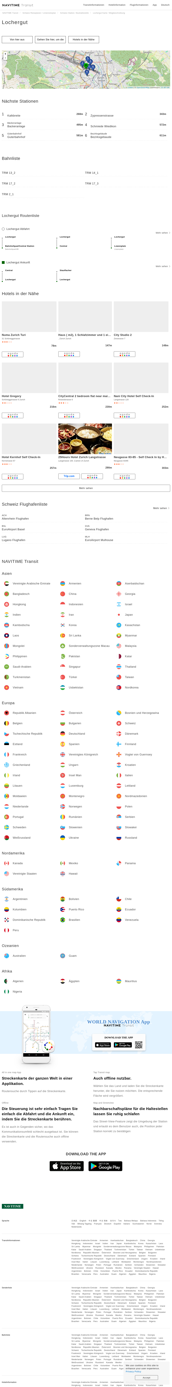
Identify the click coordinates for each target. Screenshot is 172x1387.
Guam (114, 1274)
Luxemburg (104, 1262)
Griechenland (133, 1259)
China (142, 1240)
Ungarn (144, 1259)
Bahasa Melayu (131, 1221)
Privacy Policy (133, 1371)
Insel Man (75, 1262)
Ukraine (89, 1268)
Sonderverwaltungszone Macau (117, 1247)
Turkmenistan (120, 1250)
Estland (132, 1256)
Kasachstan (151, 1243)
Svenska (158, 1224)
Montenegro (138, 1262)
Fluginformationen (139, 5)
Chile (96, 1271)
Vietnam (148, 1250)
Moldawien (126, 1262)
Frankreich (76, 1259)
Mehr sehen (163, 233)
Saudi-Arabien (85, 1250)
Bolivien (87, 1271)
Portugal (107, 1265)
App (155, 5)
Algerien (122, 1274)
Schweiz (75, 1256)
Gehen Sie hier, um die (50, 39)
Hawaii (156, 1268)
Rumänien (118, 1265)
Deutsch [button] (165, 5)
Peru (95, 1274)
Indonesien (88, 1243)
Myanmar (86, 1247)
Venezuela (86, 1274)
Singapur (98, 1250)
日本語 (74, 1221)
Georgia (151, 1240)
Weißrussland (77, 1268)
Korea (141, 1243)
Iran (112, 1243)
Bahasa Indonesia (148, 1221)
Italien (85, 1262)
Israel (97, 1243)
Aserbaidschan (117, 1240)
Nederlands (76, 1227)
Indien (105, 1243)
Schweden (139, 1265)
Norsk (149, 1224)
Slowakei (162, 1265)
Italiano (126, 1224)
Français (98, 1224)
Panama (127, 1268)
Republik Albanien (91, 1253)
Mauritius (143, 1274)
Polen (98, 1265)
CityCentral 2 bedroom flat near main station (89, 396)
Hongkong (75, 1243)
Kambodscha (130, 1243)
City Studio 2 (123, 335)
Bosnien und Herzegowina (125, 1253)
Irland (162, 1259)
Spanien (142, 1256)
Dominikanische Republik (146, 1271)
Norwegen (89, 1265)
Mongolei (97, 1247)
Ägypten (132, 1274)
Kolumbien (105, 1271)
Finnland (152, 1256)
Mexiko (118, 1268)
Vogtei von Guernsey (115, 1259)
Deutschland (109, 1256)
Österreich (106, 1253)
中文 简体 (103, 1221)
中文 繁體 (93, 1221)
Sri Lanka (75, 1247)
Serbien (128, 1265)
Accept (146, 1377)
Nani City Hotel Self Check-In (134, 396)
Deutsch (107, 1224)
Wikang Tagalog (84, 1224)
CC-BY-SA (165, 87)
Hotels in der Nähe (84, 39)
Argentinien (76, 1271)
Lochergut (15, 22)
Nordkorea (76, 1253)
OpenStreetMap (143, 87)
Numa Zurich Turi (14, 335)
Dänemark (122, 1256)
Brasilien (75, 1274)
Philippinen (149, 1247)
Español (117, 1224)
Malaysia (138, 1247)
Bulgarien (152, 1253)
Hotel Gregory (11, 396)
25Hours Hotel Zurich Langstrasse (82, 457)
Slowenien (150, 1265)
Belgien (142, 1253)
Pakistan (160, 1247)
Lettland (115, 1262)
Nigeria (152, 1274)
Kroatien (154, 1259)
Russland (99, 1268)
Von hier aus (17, 39)
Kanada (109, 1268)
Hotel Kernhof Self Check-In (21, 457)
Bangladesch (132, 1240)
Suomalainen (138, 1224)
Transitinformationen (93, 5)
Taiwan (140, 1250)
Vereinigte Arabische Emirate (84, 1240)
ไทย (120, 1221)
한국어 (113, 1221)
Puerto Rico (117, 1271)
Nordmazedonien (153, 1262)
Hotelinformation (117, 5)
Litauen (93, 1262)
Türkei (131, 1250)
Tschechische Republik (91, 1256)
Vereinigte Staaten (142, 1268)
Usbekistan (160, 1250)
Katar (73, 1250)
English (83, 1221)
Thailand (108, 1250)
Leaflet (130, 87)
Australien (104, 1274)
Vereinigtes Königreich (93, 1259)
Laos (161, 1243)
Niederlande (76, 1265)
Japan (119, 1243)
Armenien (104, 1240)
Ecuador (129, 1271)
